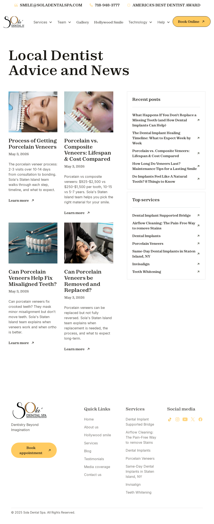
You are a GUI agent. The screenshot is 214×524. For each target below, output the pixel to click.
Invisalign (133, 499)
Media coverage (97, 481)
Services (91, 457)
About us (91, 442)
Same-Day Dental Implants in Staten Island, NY (140, 486)
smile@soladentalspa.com (51, 5)
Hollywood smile (97, 449)
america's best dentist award (166, 5)
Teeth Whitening (138, 507)
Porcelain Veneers (140, 473)
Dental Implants (138, 465)
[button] (43, 22)
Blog (87, 465)
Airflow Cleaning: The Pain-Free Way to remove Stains (141, 452)
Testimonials (94, 473)
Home (89, 434)
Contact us (92, 489)
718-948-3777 (107, 5)
